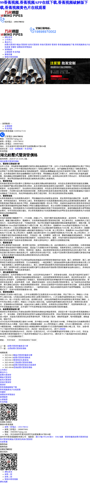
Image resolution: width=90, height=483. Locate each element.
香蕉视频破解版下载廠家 (28, 340)
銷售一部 (8, 474)
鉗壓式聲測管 (10, 45)
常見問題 (16, 52)
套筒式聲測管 (33, 45)
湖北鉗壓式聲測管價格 (9, 161)
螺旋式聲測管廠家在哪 (22, 355)
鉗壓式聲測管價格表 (21, 358)
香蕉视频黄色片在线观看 (10, 390)
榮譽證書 (8, 54)
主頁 (11, 149)
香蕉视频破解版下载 (66, 45)
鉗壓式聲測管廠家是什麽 (18, 346)
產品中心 (8, 42)
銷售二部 (8, 477)
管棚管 (13, 47)
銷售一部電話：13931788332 (16, 427)
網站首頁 (8, 37)
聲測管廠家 (11, 340)
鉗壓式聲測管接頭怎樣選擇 (24, 365)
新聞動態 (8, 49)
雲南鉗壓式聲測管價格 (22, 367)
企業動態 (8, 52)
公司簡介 (8, 40)
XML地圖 (59, 437)
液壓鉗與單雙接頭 (24, 47)
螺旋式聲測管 (22, 45)
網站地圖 (4, 482)
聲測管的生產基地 (20, 360)
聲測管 (54, 45)
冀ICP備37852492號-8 (44, 437)
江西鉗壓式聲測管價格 (22, 362)
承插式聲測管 (45, 45)
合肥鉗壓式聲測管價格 (17, 348)
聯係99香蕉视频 (11, 57)
